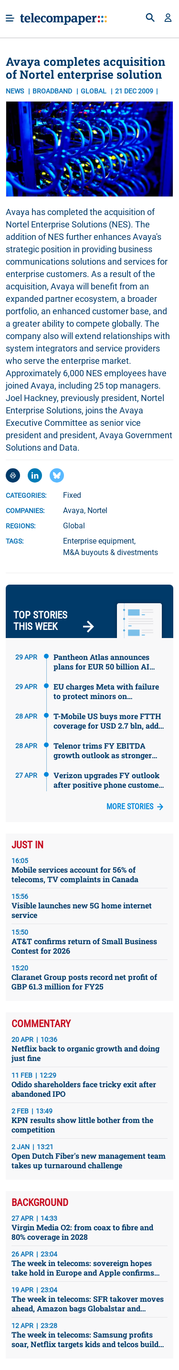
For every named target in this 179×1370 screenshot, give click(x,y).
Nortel (97, 510)
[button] (168, 18)
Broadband (53, 91)
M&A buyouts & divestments (110, 552)
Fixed (72, 495)
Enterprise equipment (98, 541)
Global (74, 525)
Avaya (73, 510)
